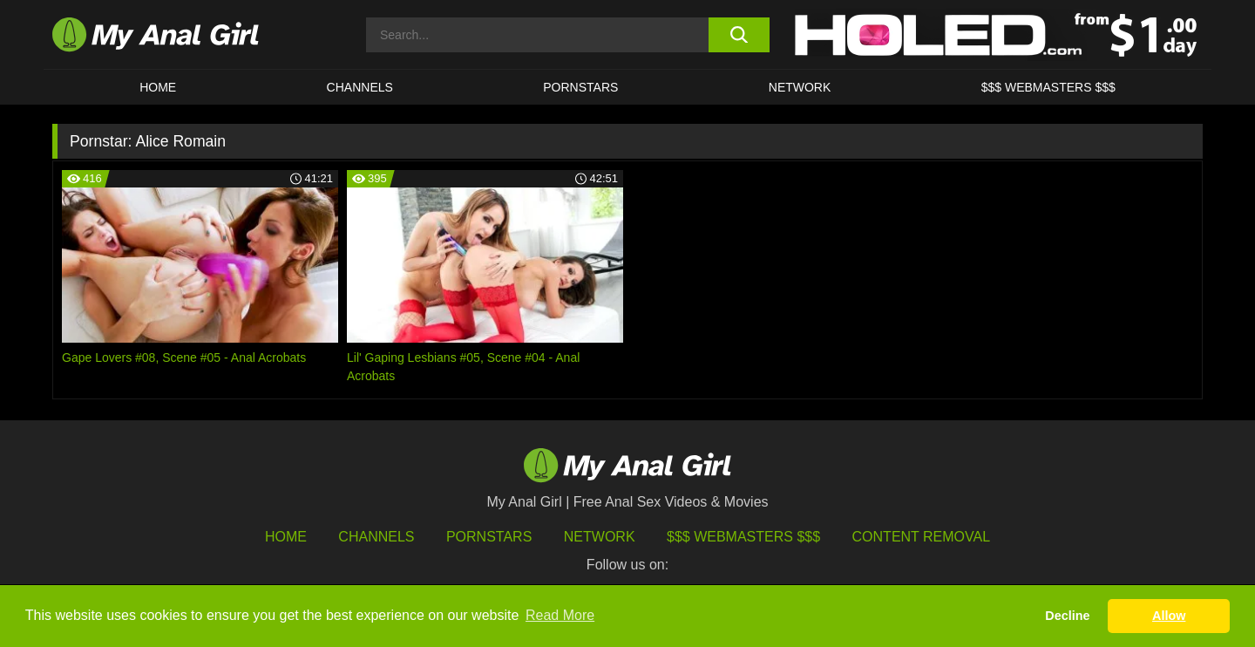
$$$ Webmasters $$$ (743, 536)
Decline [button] (1067, 616)
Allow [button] (1168, 616)
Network (800, 87)
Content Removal (921, 536)
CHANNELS (360, 87)
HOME (157, 87)
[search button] (739, 34)
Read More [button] (560, 615)
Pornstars (580, 87)
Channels (376, 536)
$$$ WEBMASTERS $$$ (1048, 87)
